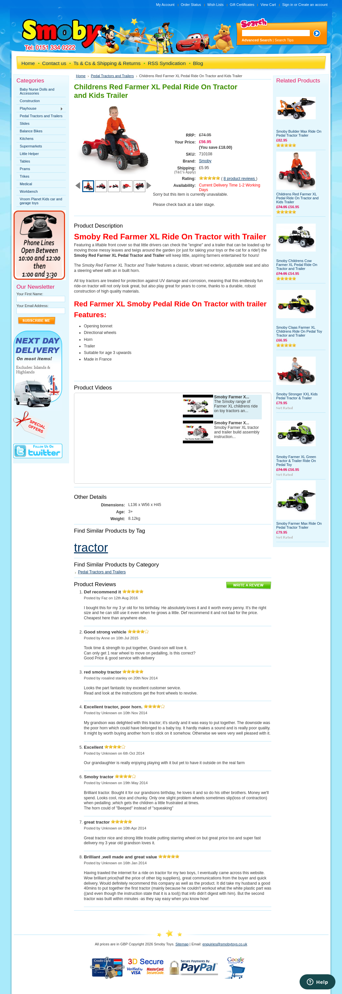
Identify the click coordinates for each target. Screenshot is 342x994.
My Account (165, 5)
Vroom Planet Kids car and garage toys (41, 201)
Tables (25, 161)
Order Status (191, 5)
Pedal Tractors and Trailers (41, 116)
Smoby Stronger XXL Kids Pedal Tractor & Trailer (297, 396)
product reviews (240, 178)
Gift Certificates (242, 5)
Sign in (287, 5)
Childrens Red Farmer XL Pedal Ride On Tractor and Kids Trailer (297, 198)
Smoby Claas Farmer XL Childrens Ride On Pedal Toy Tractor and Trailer (299, 331)
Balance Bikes (31, 131)
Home (81, 76)
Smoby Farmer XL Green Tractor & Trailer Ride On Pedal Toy (296, 461)
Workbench (29, 191)
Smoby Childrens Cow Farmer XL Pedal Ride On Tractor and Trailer (296, 265)
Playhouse (39, 108)
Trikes (24, 176)
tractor (91, 547)
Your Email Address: (32, 306)
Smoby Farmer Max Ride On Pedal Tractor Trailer (299, 525)
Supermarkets (31, 146)
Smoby (205, 161)
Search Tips (284, 40)
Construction (30, 101)
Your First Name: (29, 294)
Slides (25, 123)
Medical (26, 184)
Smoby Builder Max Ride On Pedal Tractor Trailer (298, 133)
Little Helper (29, 154)
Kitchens (27, 139)
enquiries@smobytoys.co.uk (224, 944)
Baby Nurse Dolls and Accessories (37, 91)
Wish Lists (215, 5)
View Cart (268, 5)
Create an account (313, 5)
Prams (25, 169)
